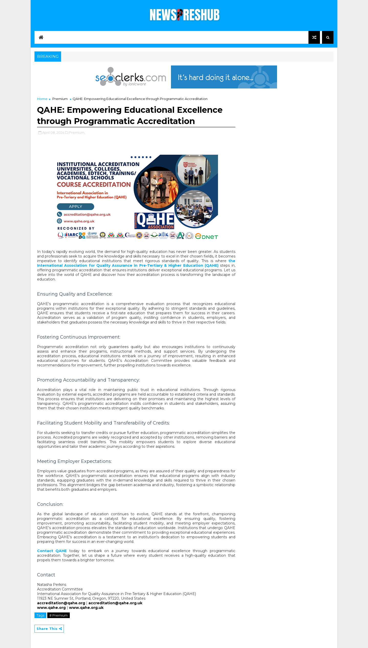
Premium (60, 99)
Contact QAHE (52, 551)
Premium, (77, 132)
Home (42, 99)
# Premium (58, 615)
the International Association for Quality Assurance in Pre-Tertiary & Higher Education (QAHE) (136, 263)
